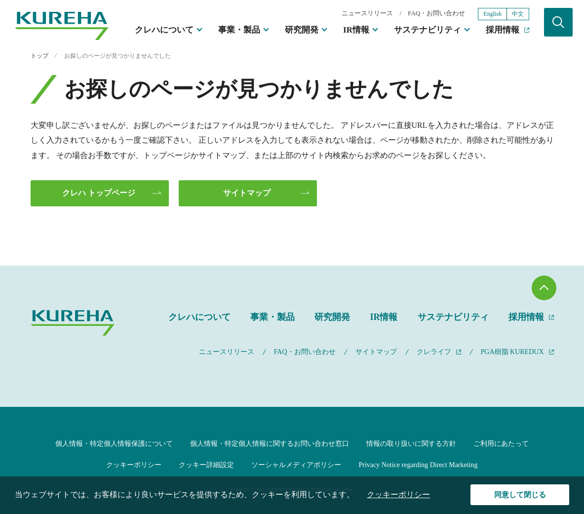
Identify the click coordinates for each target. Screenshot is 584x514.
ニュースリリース (367, 13)
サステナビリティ (427, 30)
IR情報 (356, 30)
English (492, 13)
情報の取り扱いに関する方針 (411, 443)
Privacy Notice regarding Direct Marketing (417, 465)
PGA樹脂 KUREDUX (512, 352)
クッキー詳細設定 (206, 465)
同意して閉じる (520, 495)
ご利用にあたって (501, 443)
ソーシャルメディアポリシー (296, 465)
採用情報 (502, 30)
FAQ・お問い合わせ (436, 13)
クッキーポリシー (133, 465)
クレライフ (434, 352)
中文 (518, 13)
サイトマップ (247, 193)
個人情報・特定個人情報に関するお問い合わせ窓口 (269, 443)
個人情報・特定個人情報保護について (114, 443)
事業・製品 (239, 30)
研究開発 (301, 30)
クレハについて (164, 30)
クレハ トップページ (98, 193)
